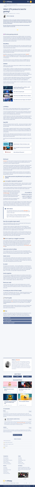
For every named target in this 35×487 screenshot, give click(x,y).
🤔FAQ (4, 447)
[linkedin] (29, 483)
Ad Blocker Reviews (6, 472)
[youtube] (26, 483)
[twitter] (24, 483)
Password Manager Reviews (7, 469)
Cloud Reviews (5, 468)
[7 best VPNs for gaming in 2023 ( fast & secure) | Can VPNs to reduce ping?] (10, 400)
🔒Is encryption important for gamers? (8, 442)
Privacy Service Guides (21, 463)
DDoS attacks (26, 210)
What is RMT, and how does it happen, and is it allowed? (22, 99)
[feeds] (31, 483)
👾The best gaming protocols (7, 440)
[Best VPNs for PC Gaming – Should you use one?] (25, 387)
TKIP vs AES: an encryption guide (19, 91)
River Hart (18, 359)
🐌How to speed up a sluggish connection (8, 444)
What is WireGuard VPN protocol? (19, 152)
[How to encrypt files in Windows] (25, 400)
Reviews (4, 465)
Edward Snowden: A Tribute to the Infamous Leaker (22, 144)
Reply (30, 411)
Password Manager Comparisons (7, 460)
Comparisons (5, 456)
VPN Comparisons (5, 457)
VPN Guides (19, 457)
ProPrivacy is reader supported (8, 5)
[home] (4, 4)
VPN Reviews (5, 467)
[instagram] (28, 483)
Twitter (17, 376)
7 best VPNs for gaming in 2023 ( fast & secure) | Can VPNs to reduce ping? (10, 402)
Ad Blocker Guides (20, 462)
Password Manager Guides (21, 460)
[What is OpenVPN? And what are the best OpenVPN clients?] (17, 148)
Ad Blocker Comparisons (6, 462)
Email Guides (20, 461)
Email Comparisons (6, 461)
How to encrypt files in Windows (24, 401)
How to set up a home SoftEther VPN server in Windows (22, 95)
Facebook (7, 376)
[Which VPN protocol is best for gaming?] (10, 387)
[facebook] (23, 483)
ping (12, 301)
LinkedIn (27, 376)
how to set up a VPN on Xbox (21, 422)
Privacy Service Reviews (6, 473)
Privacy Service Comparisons (7, 463)
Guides (7, 13)
